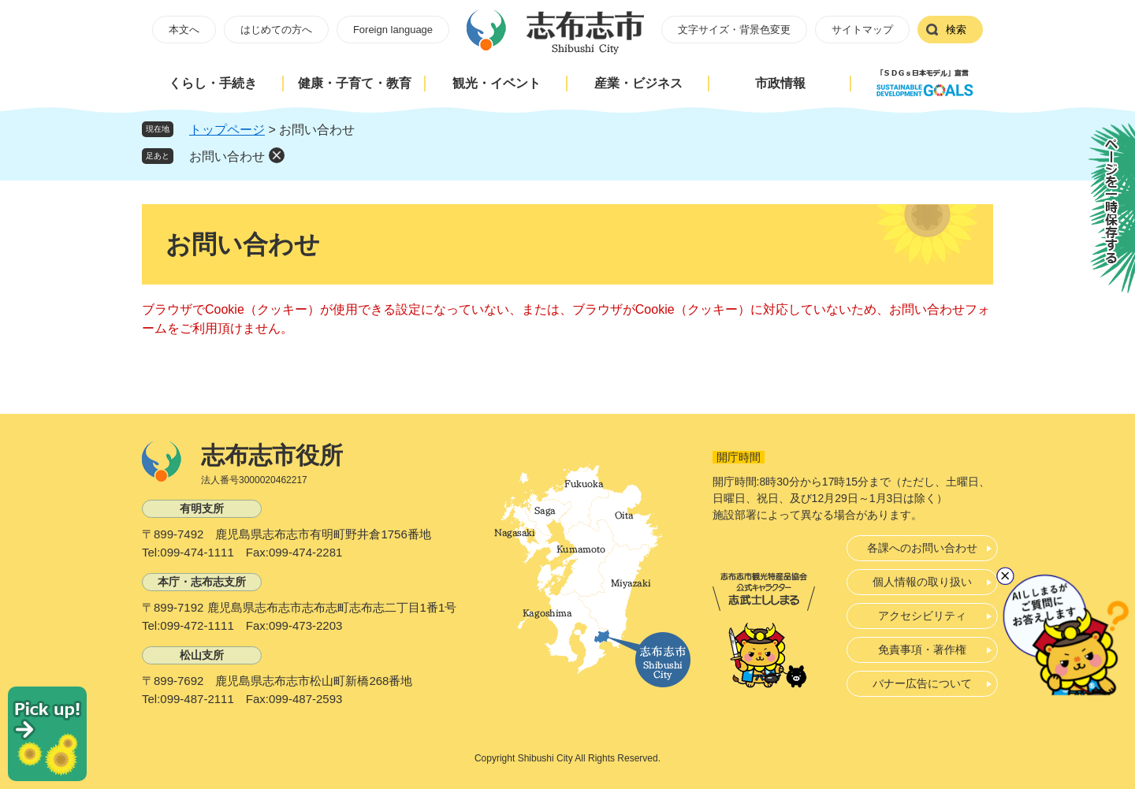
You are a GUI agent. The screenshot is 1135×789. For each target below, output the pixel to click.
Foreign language (393, 29)
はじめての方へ (276, 29)
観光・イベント (496, 83)
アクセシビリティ (922, 615)
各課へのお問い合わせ (922, 548)
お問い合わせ (227, 156)
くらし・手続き (213, 83)
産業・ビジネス (638, 83)
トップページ (227, 129)
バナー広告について (922, 683)
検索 (956, 29)
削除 (277, 155)
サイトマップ (862, 29)
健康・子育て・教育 (354, 83)
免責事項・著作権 (922, 649)
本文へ (184, 29)
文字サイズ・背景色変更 (734, 29)
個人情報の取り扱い (922, 581)
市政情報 (780, 83)
